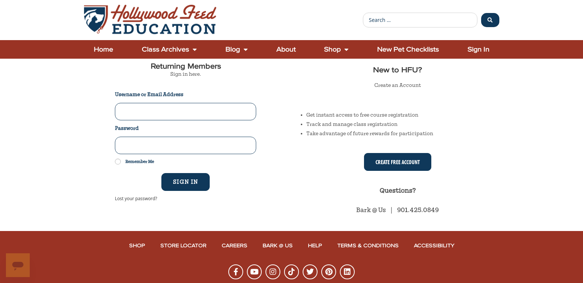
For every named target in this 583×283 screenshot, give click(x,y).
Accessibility (434, 246)
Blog (236, 49)
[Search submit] (490, 20)
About (286, 49)
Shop (336, 49)
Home (103, 49)
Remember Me (134, 162)
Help (315, 246)
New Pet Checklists (408, 49)
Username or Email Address (149, 95)
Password (127, 128)
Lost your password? (136, 198)
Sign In (478, 49)
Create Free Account (398, 162)
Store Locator (183, 246)
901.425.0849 (418, 210)
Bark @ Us (371, 210)
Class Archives (169, 49)
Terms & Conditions (368, 246)
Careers (234, 246)
